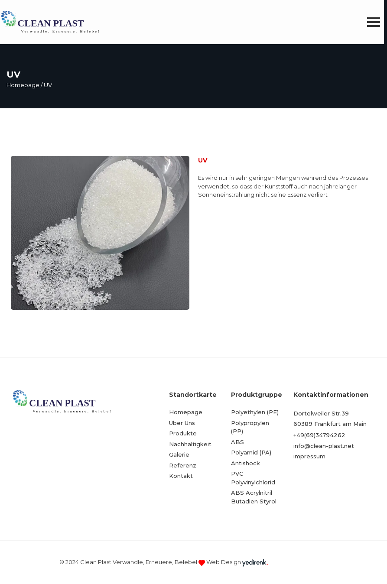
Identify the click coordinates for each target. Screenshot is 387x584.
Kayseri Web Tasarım (299, 561)
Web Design (223, 561)
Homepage (23, 84)
